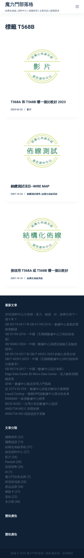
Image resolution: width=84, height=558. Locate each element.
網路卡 (9, 491)
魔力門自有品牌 (15, 477)
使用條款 (67, 553)
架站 (8, 497)
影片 (29, 109)
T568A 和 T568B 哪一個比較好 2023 (38, 102)
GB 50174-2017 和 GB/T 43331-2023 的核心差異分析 (40, 354)
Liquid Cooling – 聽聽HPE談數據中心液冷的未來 (37, 394)
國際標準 (11, 437)
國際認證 (11, 442)
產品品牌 (11, 487)
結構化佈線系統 (49, 194)
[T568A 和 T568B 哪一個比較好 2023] (42, 66)
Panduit (10, 462)
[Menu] (77, 6)
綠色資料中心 (14, 452)
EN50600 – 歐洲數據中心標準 (25, 398)
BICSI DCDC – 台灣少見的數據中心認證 (31, 404)
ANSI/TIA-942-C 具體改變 (22, 408)
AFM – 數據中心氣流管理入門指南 (28, 384)
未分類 (9, 501)
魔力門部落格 (19, 4)
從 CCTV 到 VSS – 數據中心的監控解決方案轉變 (37, 389)
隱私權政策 (53, 553)
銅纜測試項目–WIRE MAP (30, 186)
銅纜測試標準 (33, 194)
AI (6, 472)
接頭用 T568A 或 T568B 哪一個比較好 (39, 271)
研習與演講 (12, 482)
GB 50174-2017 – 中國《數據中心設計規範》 (35, 369)
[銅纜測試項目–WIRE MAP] (42, 150)
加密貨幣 (11, 467)
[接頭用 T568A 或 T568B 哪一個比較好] (42, 235)
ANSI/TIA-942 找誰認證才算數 (25, 414)
